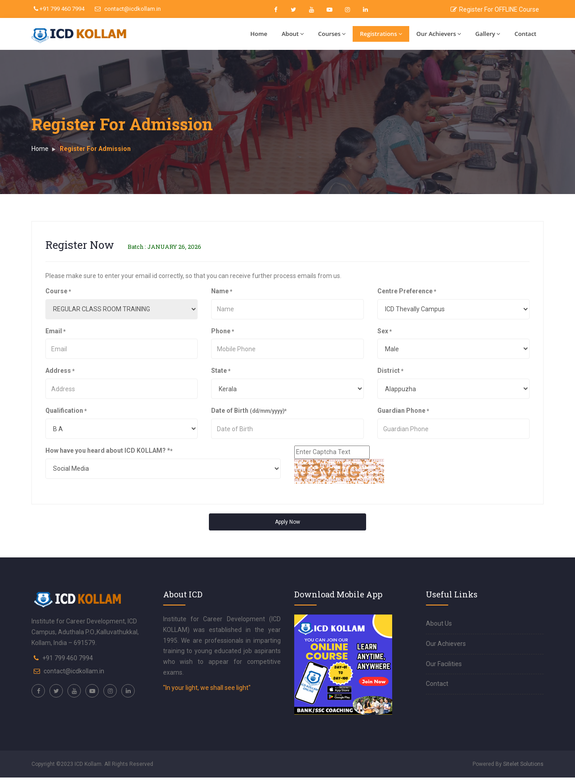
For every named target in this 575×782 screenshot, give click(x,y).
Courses (331, 34)
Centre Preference (406, 291)
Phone (222, 331)
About (293, 34)
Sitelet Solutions (523, 764)
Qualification (66, 410)
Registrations (381, 34)
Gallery (487, 34)
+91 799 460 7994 (59, 8)
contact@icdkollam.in (128, 8)
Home (258, 34)
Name (221, 291)
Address (60, 370)
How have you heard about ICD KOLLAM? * (108, 450)
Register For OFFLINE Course (495, 9)
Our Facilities (444, 663)
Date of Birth (249, 410)
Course (58, 291)
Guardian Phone (403, 410)
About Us (439, 623)
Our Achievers (438, 34)
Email (55, 331)
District (390, 370)
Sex (384, 331)
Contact (525, 34)
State (220, 370)
